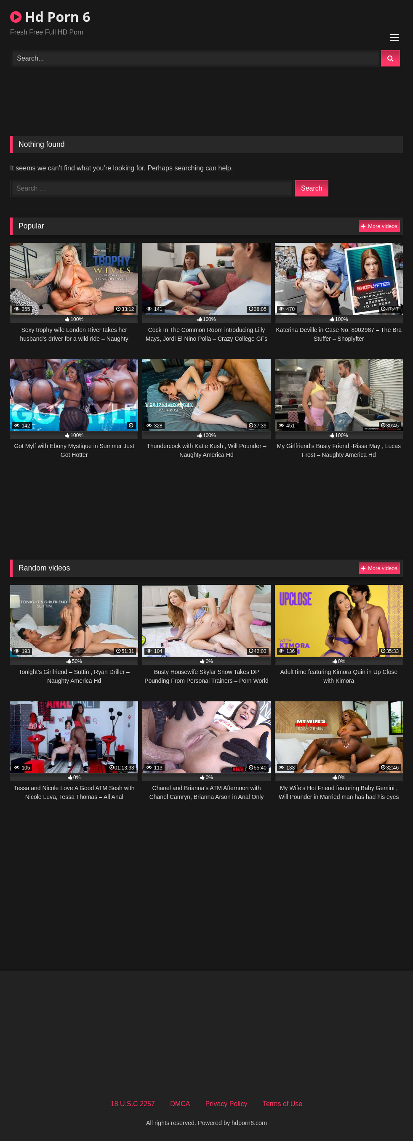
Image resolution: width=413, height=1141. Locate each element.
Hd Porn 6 (50, 17)
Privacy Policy (226, 1103)
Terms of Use (282, 1103)
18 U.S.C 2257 (133, 1103)
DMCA (180, 1103)
